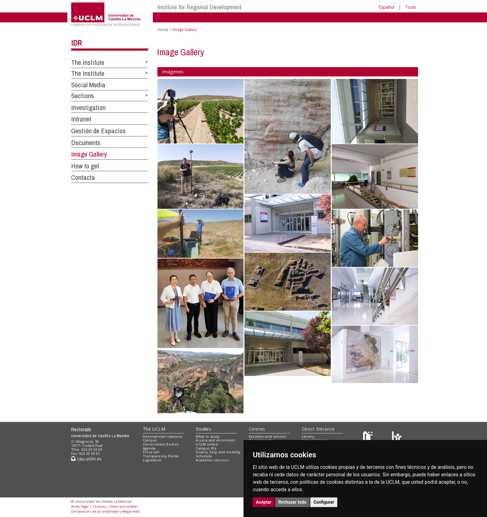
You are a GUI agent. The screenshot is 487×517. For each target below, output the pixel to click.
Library (308, 436)
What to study (208, 436)
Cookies (99, 506)
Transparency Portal (161, 456)
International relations (162, 436)
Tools (410, 7)
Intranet (81, 119)
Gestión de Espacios (98, 130)
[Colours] (396, 438)
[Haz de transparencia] (369, 438)
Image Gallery (89, 154)
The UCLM (154, 429)
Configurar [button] (323, 502)
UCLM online (207, 444)
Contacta (83, 177)
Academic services (212, 460)
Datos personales (124, 506)
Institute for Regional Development (199, 7)
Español (386, 7)
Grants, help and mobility (218, 452)
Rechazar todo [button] (292, 502)
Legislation (152, 460)
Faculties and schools (267, 436)
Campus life (206, 448)
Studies (203, 429)
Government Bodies (161, 444)
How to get (85, 166)
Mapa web (130, 511)
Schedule (204, 456)
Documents (85, 142)
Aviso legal (80, 506)
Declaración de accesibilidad (95, 511)
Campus (150, 440)
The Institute (87, 62)
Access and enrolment (215, 440)
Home (162, 29)
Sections (82, 95)
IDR (76, 43)
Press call (151, 452)
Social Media (88, 84)
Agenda (149, 448)
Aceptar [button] (263, 502)
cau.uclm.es (86, 459)
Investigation (88, 107)
